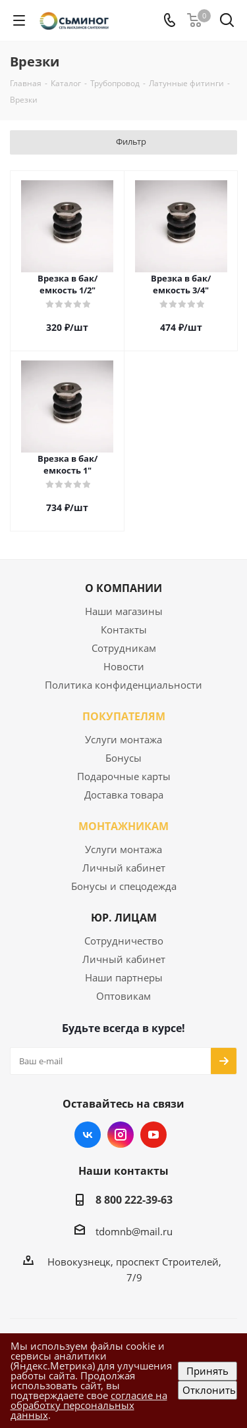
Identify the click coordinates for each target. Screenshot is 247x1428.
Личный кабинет (123, 867)
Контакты (124, 629)
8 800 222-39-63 (134, 1200)
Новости (123, 666)
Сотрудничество (123, 940)
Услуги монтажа (123, 739)
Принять (207, 1370)
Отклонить (209, 1389)
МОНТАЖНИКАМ (123, 826)
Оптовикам (123, 995)
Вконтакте (87, 1134)
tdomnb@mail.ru (134, 1231)
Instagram (120, 1134)
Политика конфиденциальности (123, 684)
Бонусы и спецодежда (124, 886)
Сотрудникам (124, 647)
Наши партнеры (124, 977)
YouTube (153, 1134)
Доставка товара (123, 794)
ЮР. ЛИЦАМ (124, 917)
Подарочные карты (124, 776)
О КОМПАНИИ (123, 588)
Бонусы (123, 757)
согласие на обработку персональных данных (89, 1405)
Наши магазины (124, 611)
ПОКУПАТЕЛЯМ (123, 716)
